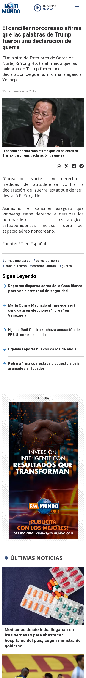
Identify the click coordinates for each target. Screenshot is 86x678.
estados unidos (44, 266)
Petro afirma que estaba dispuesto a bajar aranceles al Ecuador (44, 366)
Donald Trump (16, 266)
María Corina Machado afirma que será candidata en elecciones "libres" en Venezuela (41, 310)
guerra (66, 266)
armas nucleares (17, 261)
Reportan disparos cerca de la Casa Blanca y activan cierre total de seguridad (45, 288)
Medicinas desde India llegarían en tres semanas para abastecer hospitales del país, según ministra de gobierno (43, 638)
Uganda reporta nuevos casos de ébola (42, 349)
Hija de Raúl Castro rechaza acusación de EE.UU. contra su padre (44, 332)
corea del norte (47, 261)
